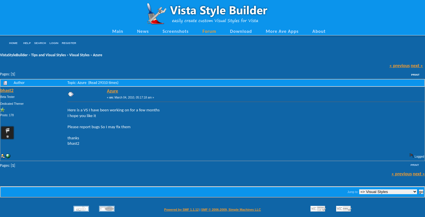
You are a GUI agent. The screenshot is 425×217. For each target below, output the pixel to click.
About (319, 31)
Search (40, 43)
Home (13, 43)
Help (27, 43)
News (143, 31)
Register (69, 43)
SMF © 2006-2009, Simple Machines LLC (231, 209)
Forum (209, 31)
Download (241, 31)
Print (415, 74)
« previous (399, 65)
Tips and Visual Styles (48, 55)
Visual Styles (79, 55)
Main (117, 31)
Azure (97, 55)
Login (54, 43)
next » (417, 65)
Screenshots (176, 31)
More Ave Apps (282, 31)
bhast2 (6, 90)
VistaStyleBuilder (14, 55)
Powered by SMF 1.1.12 (181, 209)
